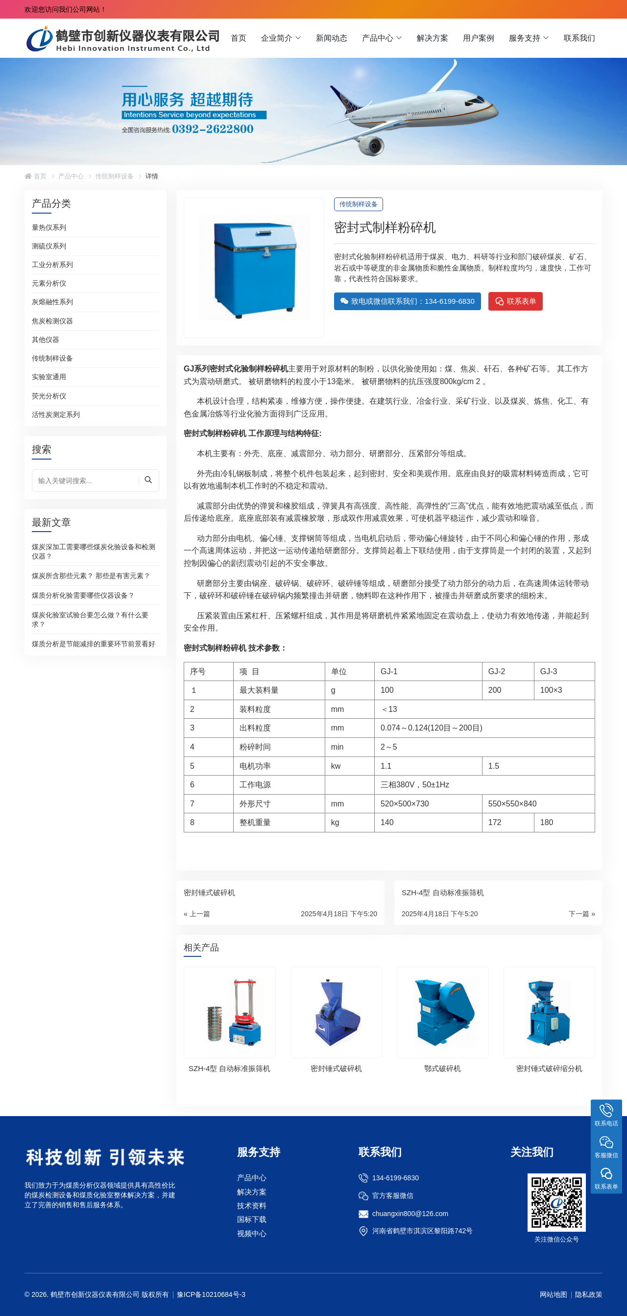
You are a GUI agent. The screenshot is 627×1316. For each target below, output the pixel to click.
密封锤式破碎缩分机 (549, 1068)
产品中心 (377, 38)
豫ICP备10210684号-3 (211, 1294)
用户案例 (478, 38)
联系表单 (515, 301)
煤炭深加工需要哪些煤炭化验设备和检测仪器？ (93, 551)
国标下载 (251, 1219)
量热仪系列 (49, 227)
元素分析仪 (49, 283)
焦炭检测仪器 (52, 321)
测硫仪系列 (49, 246)
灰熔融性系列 (52, 302)
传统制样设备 (115, 176)
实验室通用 (49, 377)
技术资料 (251, 1205)
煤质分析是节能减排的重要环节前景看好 (93, 643)
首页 (238, 38)
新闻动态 (331, 38)
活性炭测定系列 (56, 414)
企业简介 (276, 38)
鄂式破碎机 (442, 1068)
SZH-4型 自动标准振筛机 (230, 1068)
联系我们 (579, 38)
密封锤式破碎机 (336, 1068)
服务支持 (524, 38)
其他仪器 (45, 339)
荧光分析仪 (49, 396)
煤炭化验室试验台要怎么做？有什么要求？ (90, 619)
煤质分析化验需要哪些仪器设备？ (83, 595)
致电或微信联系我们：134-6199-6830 (407, 301)
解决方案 (432, 38)
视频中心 (251, 1233)
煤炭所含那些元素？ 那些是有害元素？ (91, 575)
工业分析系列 (52, 264)
